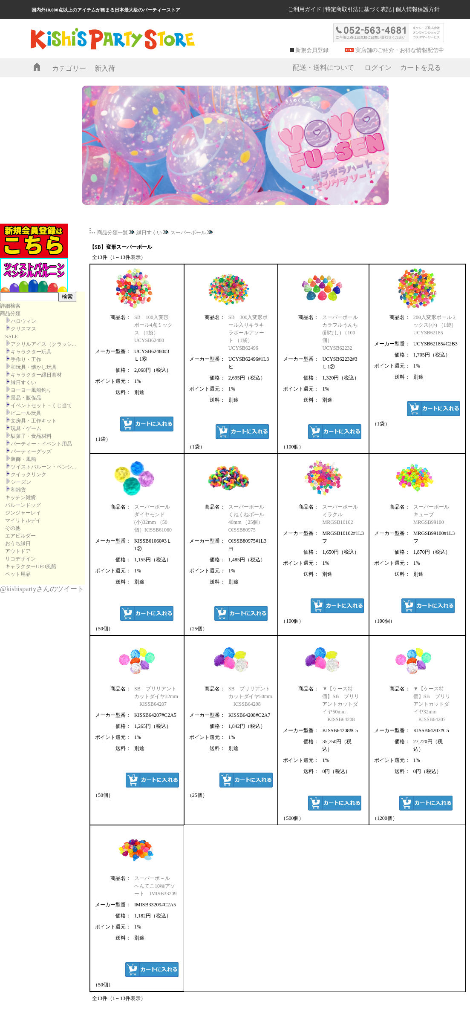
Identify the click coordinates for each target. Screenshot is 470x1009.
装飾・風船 (23, 459)
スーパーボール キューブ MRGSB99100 (433, 514)
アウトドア (18, 551)
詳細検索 (10, 306)
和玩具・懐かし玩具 (34, 367)
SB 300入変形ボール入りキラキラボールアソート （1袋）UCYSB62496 (248, 332)
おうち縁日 (18, 543)
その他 (12, 528)
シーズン (21, 482)
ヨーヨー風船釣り (31, 390)
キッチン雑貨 (20, 497)
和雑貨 (18, 490)
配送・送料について (323, 67)
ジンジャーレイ (23, 513)
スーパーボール (188, 233)
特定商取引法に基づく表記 (358, 9)
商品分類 (10, 313)
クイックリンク (28, 474)
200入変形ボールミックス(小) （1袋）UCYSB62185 (435, 325)
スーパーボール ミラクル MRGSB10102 (342, 514)
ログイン (378, 67)
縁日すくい (23, 382)
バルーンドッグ (23, 505)
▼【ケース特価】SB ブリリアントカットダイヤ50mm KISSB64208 (340, 704)
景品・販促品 (26, 398)
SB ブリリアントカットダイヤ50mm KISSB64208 (250, 696)
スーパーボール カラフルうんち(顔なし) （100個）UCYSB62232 (340, 332)
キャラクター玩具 (31, 352)
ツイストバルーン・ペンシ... (43, 467)
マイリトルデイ (23, 520)
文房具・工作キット (34, 421)
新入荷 (105, 68)
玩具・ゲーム (26, 428)
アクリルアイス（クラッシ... (43, 344)
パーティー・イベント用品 (41, 444)
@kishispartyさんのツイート (42, 588)
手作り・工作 (26, 359)
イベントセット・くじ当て (41, 405)
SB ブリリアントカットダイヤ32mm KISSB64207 (156, 696)
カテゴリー (69, 68)
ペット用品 (18, 574)
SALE (11, 336)
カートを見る (420, 67)
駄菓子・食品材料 (31, 436)
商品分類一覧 (112, 233)
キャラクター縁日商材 (36, 375)
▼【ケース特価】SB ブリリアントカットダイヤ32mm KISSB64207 (431, 704)
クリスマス (23, 329)
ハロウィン (23, 321)
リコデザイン (20, 559)
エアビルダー (20, 536)
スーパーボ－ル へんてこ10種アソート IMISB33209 (155, 886)
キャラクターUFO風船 (30, 566)
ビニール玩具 (26, 413)
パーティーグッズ (31, 451)
